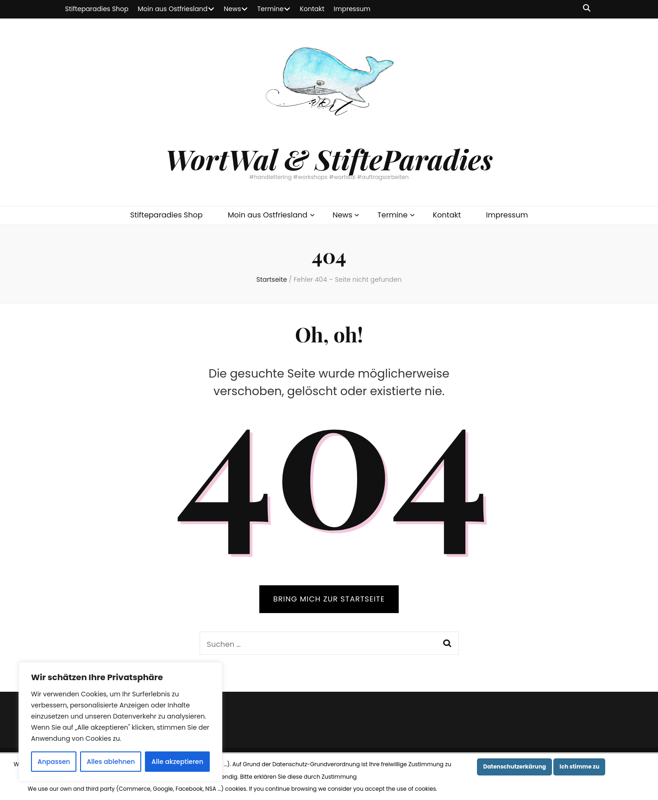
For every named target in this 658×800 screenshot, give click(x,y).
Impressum (352, 8)
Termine (270, 8)
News (232, 8)
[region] (120, 721)
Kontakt (312, 8)
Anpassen (54, 761)
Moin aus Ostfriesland (173, 8)
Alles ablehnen (111, 761)
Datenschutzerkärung (514, 766)
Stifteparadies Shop (97, 8)
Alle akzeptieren (177, 761)
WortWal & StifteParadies (329, 158)
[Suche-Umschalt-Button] (586, 8)
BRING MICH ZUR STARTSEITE (329, 599)
